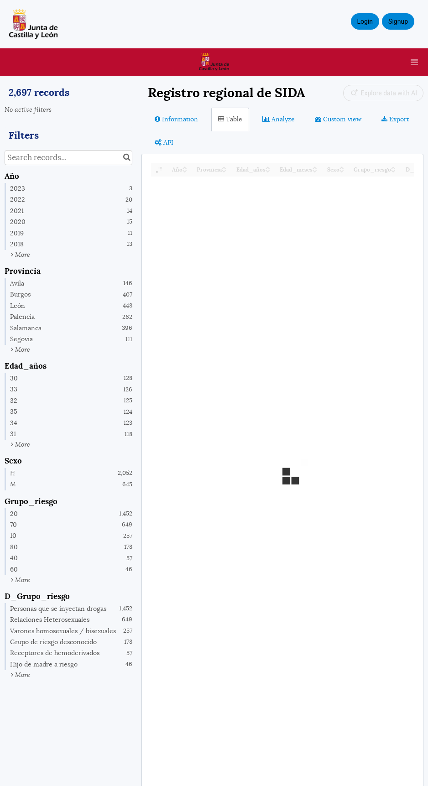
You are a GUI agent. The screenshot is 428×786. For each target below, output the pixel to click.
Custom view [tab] (338, 119)
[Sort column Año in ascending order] (185, 167)
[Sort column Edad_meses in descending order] (315, 170)
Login (365, 21)
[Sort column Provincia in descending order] (224, 170)
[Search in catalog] (126, 157)
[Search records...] (68, 157)
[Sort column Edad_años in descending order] (268, 170)
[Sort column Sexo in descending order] (341, 170)
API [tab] (164, 142)
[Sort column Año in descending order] (185, 170)
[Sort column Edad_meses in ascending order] (315, 167)
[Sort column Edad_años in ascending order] (268, 167)
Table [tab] (230, 119)
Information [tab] (176, 119)
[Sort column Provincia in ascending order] (224, 167)
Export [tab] (395, 119)
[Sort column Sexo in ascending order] (341, 167)
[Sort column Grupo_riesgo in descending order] (393, 170)
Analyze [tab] (278, 119)
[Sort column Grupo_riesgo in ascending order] (393, 167)
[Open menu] (414, 62)
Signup (398, 21)
